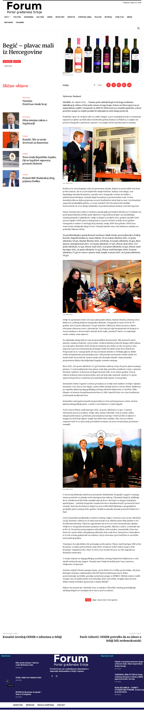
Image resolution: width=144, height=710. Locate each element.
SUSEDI (17, 61)
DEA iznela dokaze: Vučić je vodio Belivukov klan (27, 664)
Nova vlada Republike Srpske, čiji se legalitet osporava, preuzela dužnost (39, 160)
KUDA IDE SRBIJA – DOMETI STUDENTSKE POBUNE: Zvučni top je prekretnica (129, 690)
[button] (138, 28)
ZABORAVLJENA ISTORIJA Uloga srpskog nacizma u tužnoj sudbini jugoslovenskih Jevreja (129, 677)
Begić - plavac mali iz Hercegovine (105, 600)
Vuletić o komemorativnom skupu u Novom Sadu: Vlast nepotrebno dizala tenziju (129, 664)
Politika (25, 136)
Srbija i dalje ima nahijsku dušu (28, 678)
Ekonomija (8, 61)
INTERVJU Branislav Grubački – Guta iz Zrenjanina (29, 693)
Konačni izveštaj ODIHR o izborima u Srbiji (32, 637)
